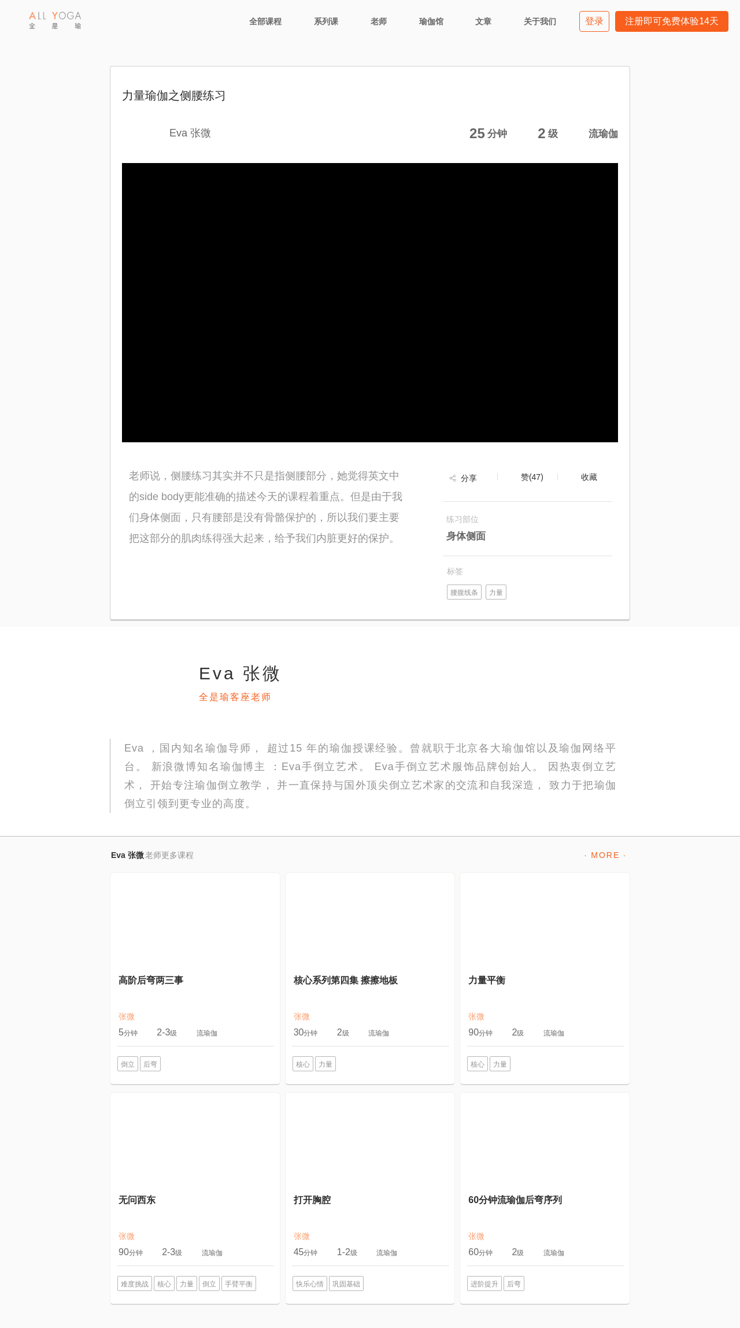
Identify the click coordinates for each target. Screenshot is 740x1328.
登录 (594, 21)
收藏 (589, 477)
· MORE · (605, 855)
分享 (469, 478)
